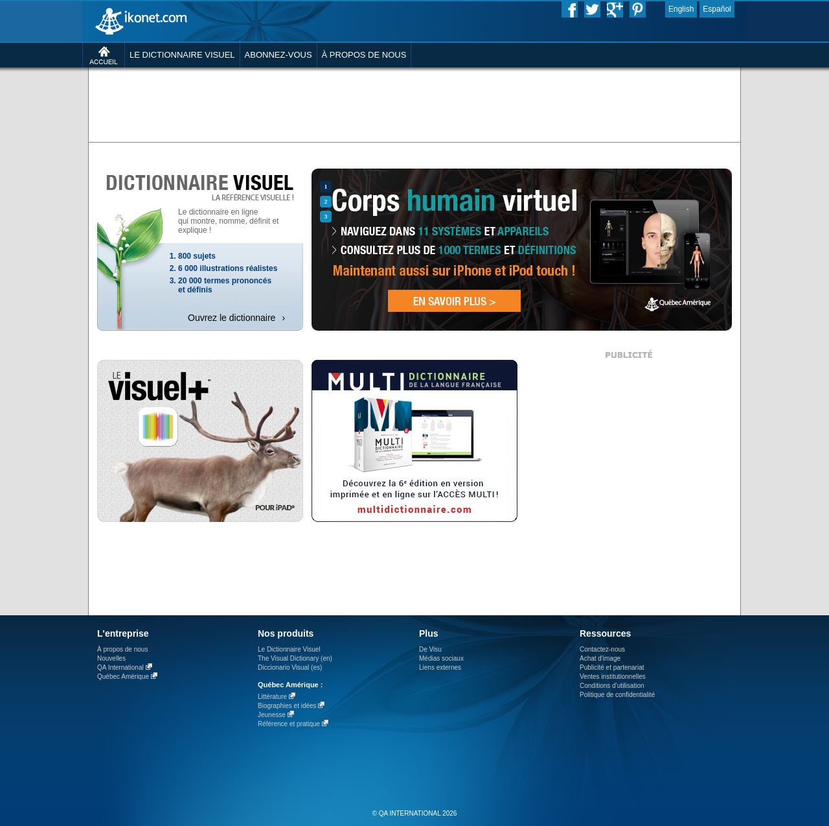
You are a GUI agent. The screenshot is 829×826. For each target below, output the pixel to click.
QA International (120, 667)
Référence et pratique (289, 723)
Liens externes (440, 667)
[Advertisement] (414, 104)
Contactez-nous (602, 649)
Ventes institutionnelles (613, 676)
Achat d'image (600, 658)
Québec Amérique (123, 676)
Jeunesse (272, 714)
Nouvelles (111, 658)
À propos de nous (122, 649)
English (681, 9)
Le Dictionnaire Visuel (289, 649)
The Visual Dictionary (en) (295, 658)
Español (717, 9)
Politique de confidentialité (617, 694)
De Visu (430, 649)
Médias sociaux (441, 658)
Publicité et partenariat (612, 667)
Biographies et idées (287, 705)
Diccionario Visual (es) (290, 667)
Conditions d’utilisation (612, 685)
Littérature (272, 696)
